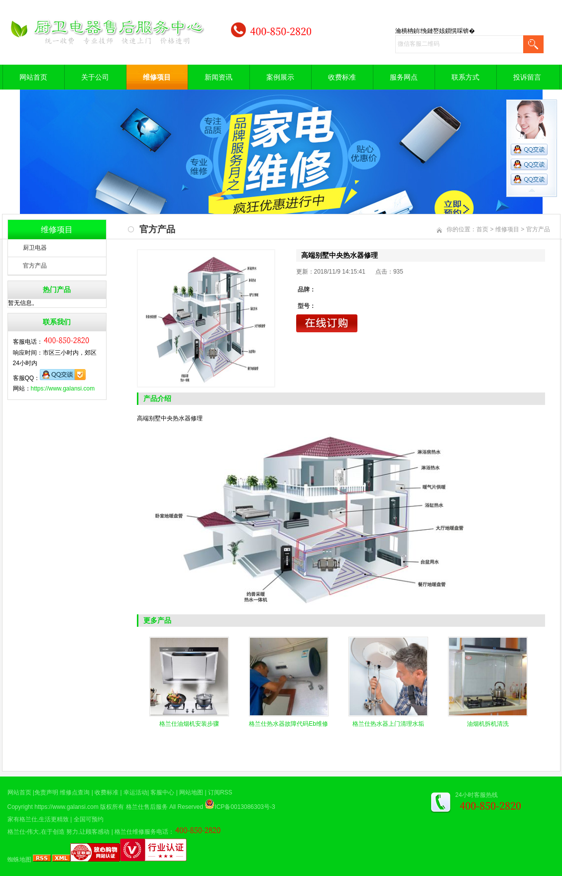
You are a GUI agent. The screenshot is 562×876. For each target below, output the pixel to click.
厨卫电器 (35, 247)
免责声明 (46, 792)
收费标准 (342, 77)
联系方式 (465, 77)
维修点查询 (75, 792)
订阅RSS (220, 792)
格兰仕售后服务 (147, 806)
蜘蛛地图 (19, 859)
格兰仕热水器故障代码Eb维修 (288, 723)
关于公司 (95, 77)
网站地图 (191, 792)
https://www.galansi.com (63, 388)
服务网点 (404, 77)
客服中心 (162, 792)
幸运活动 (135, 792)
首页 (482, 229)
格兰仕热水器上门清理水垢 (388, 723)
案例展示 (280, 77)
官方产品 (35, 265)
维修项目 (157, 77)
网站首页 (33, 77)
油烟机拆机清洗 (488, 723)
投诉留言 (527, 77)
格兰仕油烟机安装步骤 (189, 723)
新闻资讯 (218, 77)
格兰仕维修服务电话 (141, 831)
